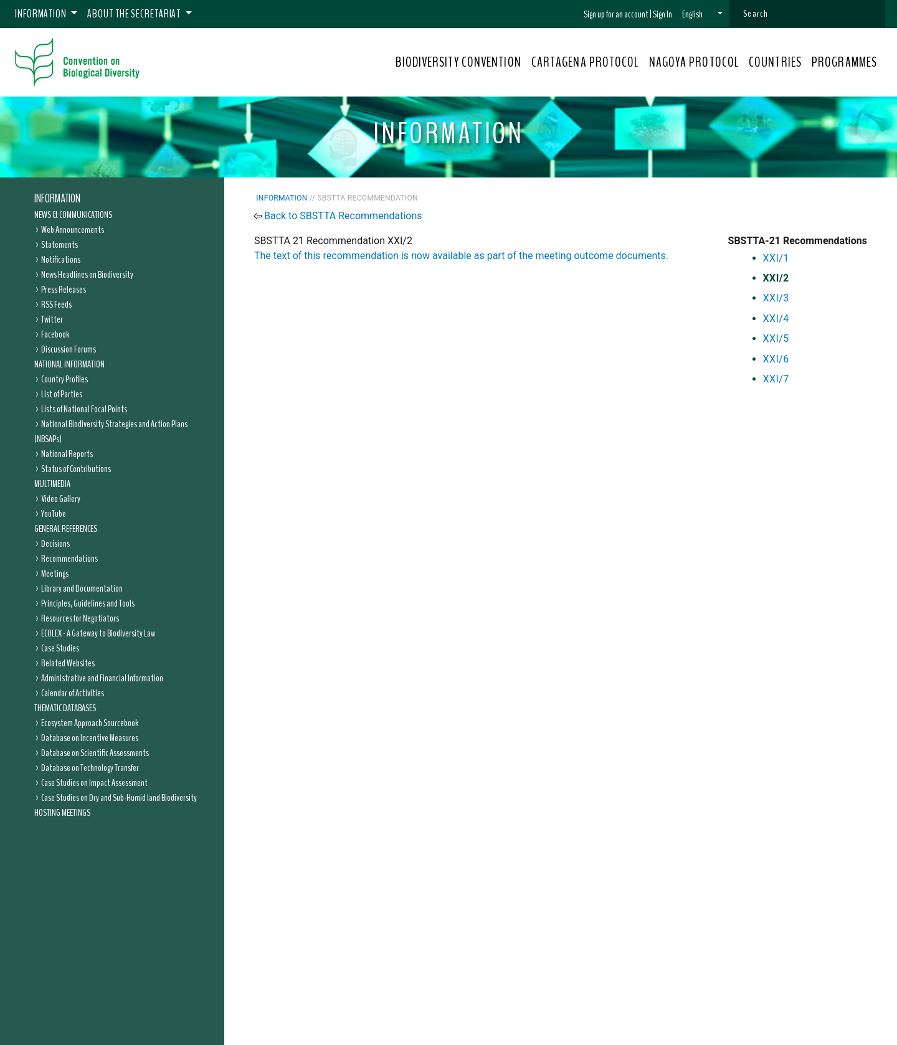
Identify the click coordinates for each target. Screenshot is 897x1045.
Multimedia (52, 484)
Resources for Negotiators (80, 618)
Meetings (55, 573)
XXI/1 (776, 258)
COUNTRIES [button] (775, 62)
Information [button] (42, 13)
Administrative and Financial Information (102, 678)
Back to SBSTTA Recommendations (343, 216)
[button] (702, 14)
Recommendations (69, 558)
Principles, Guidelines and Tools (88, 603)
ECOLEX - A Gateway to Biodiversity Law (98, 633)
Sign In (662, 14)
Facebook (55, 334)
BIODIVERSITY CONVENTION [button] (458, 62)
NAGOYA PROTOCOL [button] (694, 62)
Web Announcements (72, 230)
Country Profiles (64, 379)
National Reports (67, 454)
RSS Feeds (56, 304)
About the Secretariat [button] (135, 13)
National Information (69, 364)
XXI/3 (776, 298)
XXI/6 (776, 359)
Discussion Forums (68, 349)
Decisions (55, 544)
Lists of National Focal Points (84, 409)
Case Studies (60, 648)
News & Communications (73, 215)
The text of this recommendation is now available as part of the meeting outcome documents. (461, 256)
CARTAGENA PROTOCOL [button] (585, 62)
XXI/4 (776, 318)
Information (57, 199)
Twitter (52, 319)
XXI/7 (776, 379)
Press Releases (63, 289)
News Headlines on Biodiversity (87, 274)
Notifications (60, 260)
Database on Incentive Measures (89, 738)
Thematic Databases (65, 708)
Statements (59, 245)
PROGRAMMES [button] (844, 62)
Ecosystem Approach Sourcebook (89, 723)
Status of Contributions (76, 469)
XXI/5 (776, 338)
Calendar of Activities (72, 693)
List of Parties (61, 394)
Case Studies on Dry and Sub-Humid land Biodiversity (119, 798)
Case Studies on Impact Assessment (94, 783)
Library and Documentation (82, 588)
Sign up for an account (616, 14)
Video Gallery (60, 499)
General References (65, 529)
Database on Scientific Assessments (95, 753)
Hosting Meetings (62, 813)
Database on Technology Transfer (90, 768)
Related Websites (68, 663)
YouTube (53, 514)
